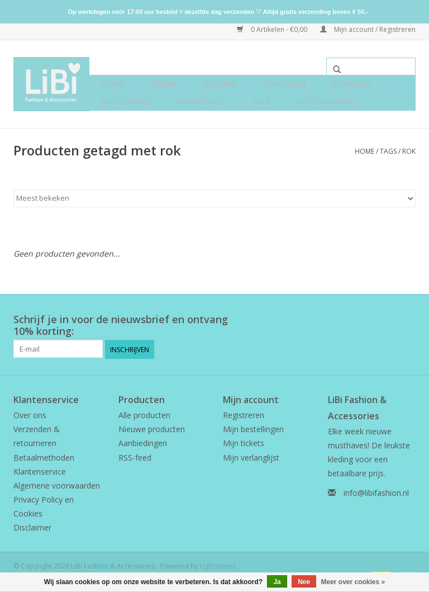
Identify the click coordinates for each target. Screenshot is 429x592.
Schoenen (284, 83)
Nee (304, 582)
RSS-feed (134, 456)
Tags (388, 151)
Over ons (29, 414)
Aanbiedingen (142, 442)
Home (113, 83)
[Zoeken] (371, 66)
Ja (276, 582)
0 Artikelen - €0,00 (273, 29)
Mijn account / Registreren (368, 29)
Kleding (220, 83)
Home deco (202, 101)
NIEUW (164, 83)
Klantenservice (39, 470)
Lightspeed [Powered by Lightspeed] (217, 565)
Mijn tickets (243, 442)
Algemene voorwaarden (56, 485)
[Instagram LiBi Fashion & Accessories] (407, 320)
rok (409, 151)
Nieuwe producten (151, 428)
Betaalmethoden (43, 456)
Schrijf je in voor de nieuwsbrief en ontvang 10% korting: (120, 325)
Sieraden (351, 83)
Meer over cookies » (353, 582)
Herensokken (325, 101)
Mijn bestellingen (253, 428)
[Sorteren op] (214, 198)
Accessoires (126, 101)
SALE (261, 101)
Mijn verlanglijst (251, 456)
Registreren (243, 414)
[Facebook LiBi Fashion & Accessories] (386, 320)
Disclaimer (32, 527)
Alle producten (144, 414)
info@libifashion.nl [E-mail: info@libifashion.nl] (376, 492)
